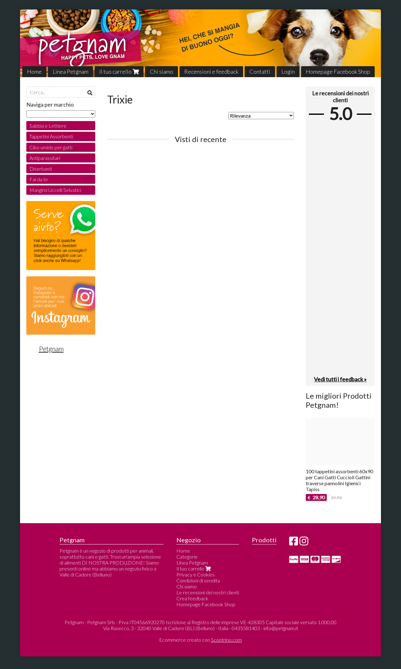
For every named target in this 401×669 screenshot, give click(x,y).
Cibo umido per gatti (50, 147)
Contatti (259, 71)
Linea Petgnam (70, 71)
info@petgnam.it (280, 628)
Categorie (187, 557)
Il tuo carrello (119, 71)
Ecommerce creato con (200, 640)
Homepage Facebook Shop (338, 71)
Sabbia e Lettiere (47, 126)
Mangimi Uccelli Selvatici (55, 190)
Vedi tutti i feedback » (340, 379)
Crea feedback (192, 598)
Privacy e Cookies (195, 574)
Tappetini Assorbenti (51, 136)
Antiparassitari (44, 158)
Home (34, 71)
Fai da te (38, 179)
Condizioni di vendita (198, 580)
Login (288, 71)
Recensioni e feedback (211, 71)
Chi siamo (161, 71)
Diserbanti (40, 169)
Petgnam (51, 349)
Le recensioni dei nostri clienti (207, 592)
